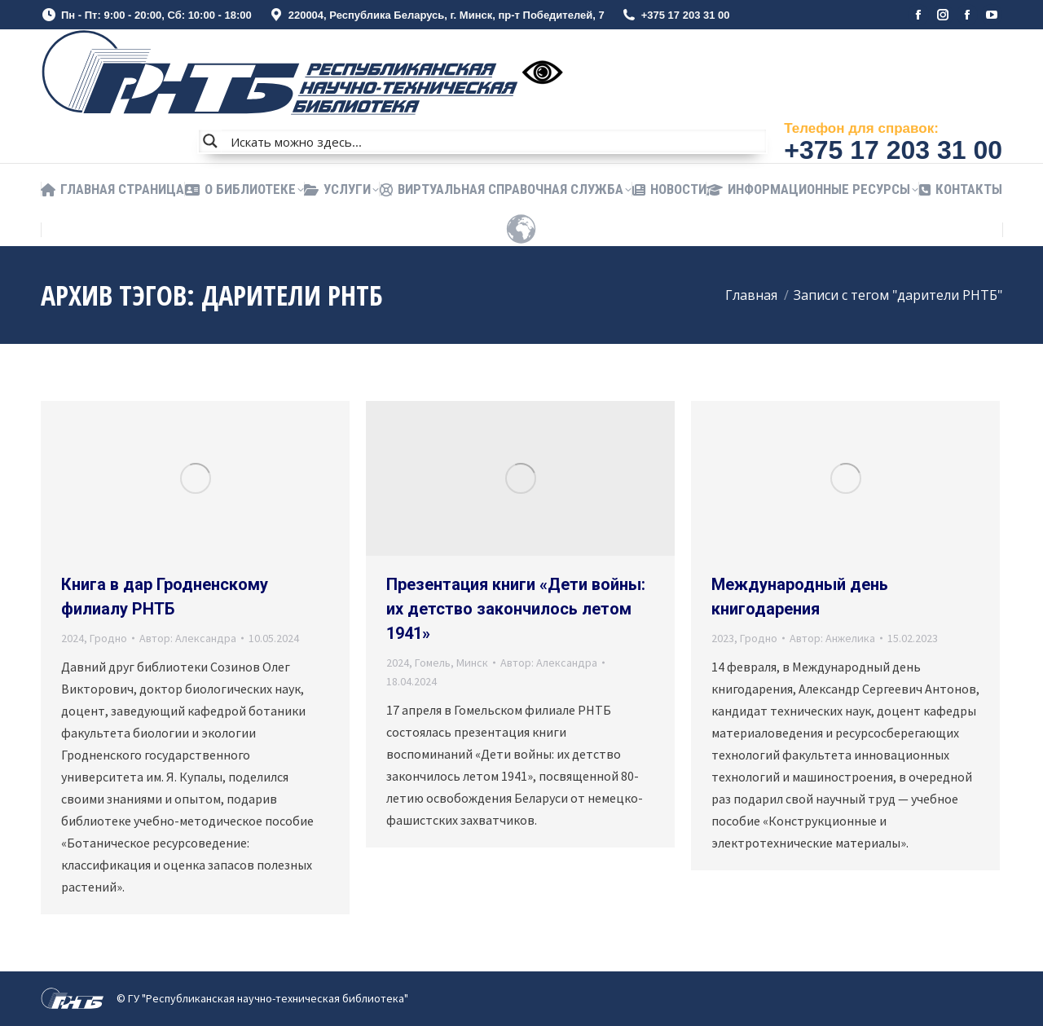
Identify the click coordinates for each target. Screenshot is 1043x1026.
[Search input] (495, 141)
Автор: (187, 638)
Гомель (433, 662)
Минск (472, 662)
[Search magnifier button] (210, 141)
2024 (72, 638)
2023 (722, 638)
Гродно (108, 638)
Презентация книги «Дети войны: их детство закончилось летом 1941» (515, 609)
